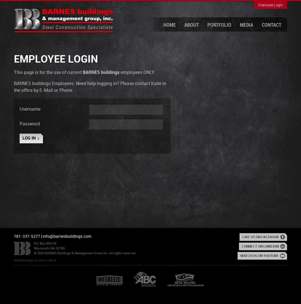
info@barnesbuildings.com (67, 236)
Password (30, 124)
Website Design (24, 260)
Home (169, 25)
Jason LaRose (47, 260)
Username (30, 109)
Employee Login (270, 5)
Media (246, 25)
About (191, 25)
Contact (271, 25)
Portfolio (219, 25)
